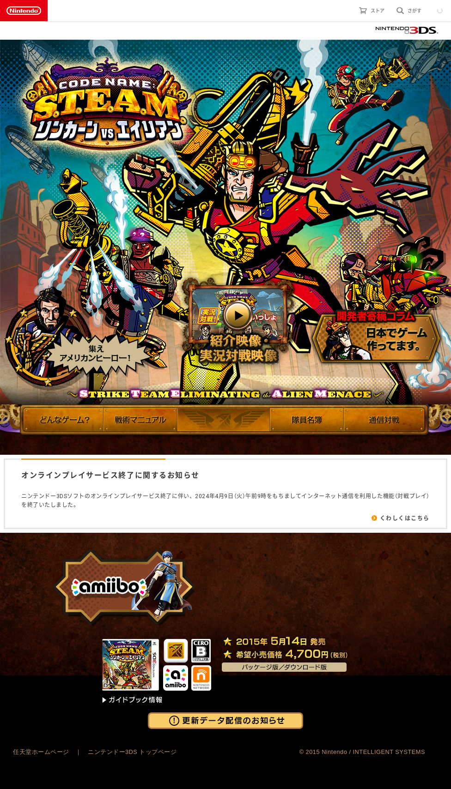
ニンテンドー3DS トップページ (132, 751)
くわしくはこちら (405, 518)
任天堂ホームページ (41, 751)
